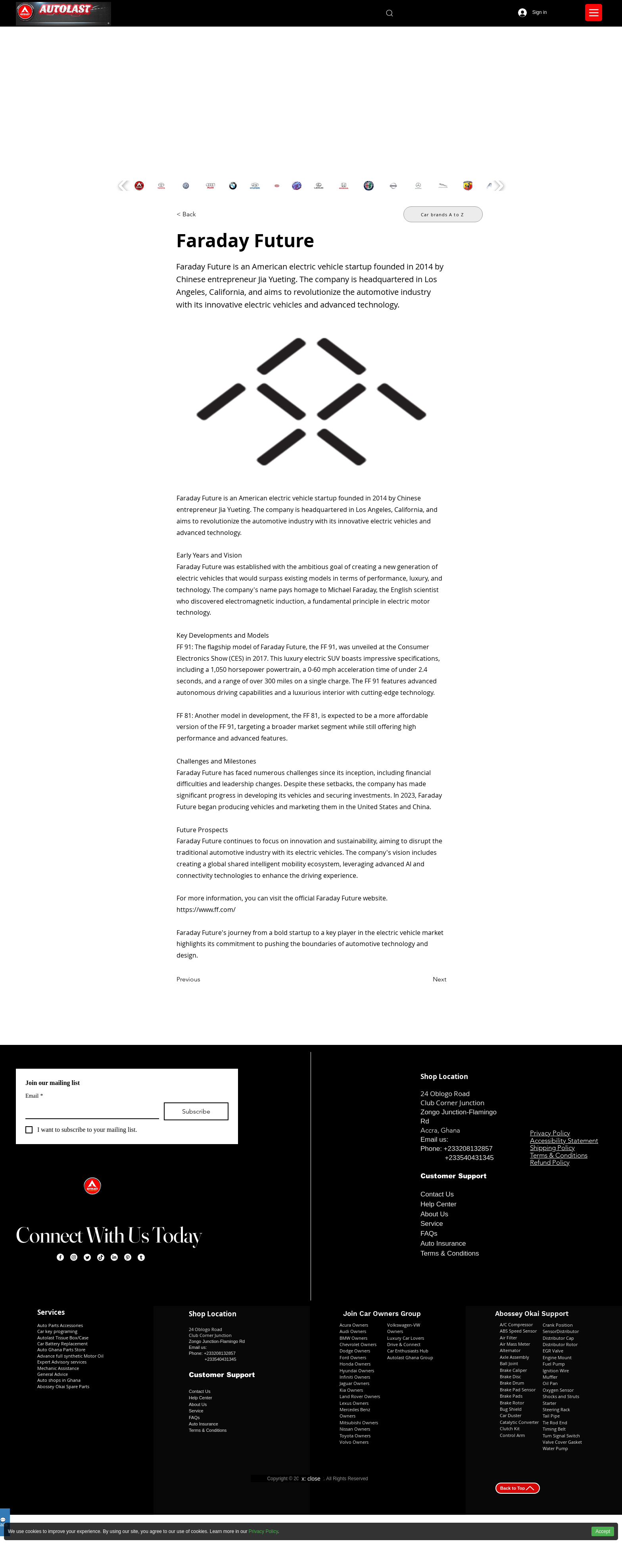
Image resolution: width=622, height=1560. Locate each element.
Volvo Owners (354, 1442)
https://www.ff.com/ (206, 909)
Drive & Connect (404, 1344)
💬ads (4, 1522)
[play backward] (123, 186)
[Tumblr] (141, 1257)
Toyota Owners (355, 1436)
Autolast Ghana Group (410, 1357)
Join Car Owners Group (382, 1314)
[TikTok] (100, 1257)
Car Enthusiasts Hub (407, 1351)
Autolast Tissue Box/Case (62, 1338)
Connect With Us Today (109, 1234)
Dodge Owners (355, 1351)
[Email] (89, 1110)
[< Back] (203, 214)
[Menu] (593, 12)
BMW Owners (353, 1338)
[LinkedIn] (114, 1257)
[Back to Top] (517, 1488)
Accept (602, 1531)
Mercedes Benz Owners (355, 1412)
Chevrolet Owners (358, 1344)
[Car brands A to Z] (443, 214)
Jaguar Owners (354, 1383)
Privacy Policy (263, 1531)
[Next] (426, 979)
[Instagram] (73, 1257)
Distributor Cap (558, 1338)
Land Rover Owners (360, 1396)
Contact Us (437, 1194)
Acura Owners (354, 1325)
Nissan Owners (355, 1429)
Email (34, 1096)
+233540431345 (469, 1158)
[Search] (389, 12)
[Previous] (203, 979)
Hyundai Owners (357, 1370)
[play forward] (498, 186)
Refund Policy (550, 1162)
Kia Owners (351, 1390)
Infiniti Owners (355, 1377)
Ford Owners (353, 1357)
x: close (310, 1478)
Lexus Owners (354, 1403)
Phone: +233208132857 (456, 1148)
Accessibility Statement (564, 1141)
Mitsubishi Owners (359, 1422)
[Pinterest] (127, 1257)
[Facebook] (60, 1257)
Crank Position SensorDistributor (561, 1328)
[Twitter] (87, 1257)
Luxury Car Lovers (405, 1338)
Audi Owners (353, 1331)
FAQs (429, 1233)
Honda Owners (355, 1364)
